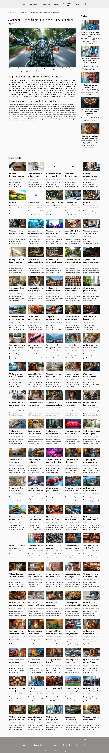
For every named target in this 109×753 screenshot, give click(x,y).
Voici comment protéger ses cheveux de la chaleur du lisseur (35, 349)
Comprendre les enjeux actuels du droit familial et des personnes (54, 263)
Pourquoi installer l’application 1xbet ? (90, 317)
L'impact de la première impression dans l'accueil (53, 319)
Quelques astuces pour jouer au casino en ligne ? (73, 490)
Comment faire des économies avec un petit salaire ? (34, 376)
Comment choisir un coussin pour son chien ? (36, 519)
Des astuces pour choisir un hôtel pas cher (35, 576)
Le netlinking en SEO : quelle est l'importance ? (36, 462)
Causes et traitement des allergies (72, 575)
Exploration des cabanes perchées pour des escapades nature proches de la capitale (91, 263)
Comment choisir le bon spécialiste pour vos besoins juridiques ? (17, 235)
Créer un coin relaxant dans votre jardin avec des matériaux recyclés (54, 204)
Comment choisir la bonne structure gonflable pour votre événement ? (53, 235)
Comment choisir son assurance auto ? (90, 86)
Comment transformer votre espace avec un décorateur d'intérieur (91, 233)
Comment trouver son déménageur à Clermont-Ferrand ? (17, 690)
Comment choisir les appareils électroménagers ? (53, 548)
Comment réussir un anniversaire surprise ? (73, 546)
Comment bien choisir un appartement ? (17, 518)
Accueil (10, 12)
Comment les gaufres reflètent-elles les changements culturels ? (73, 235)
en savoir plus (23, 84)
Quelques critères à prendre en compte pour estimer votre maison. (72, 692)
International (45, 4)
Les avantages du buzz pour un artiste (73, 403)
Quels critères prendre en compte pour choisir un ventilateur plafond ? (91, 435)
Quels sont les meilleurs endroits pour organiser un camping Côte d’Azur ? (91, 492)
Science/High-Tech (67, 4)
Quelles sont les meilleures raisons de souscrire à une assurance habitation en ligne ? (90, 138)
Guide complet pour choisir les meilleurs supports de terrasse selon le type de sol (16, 320)
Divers (78, 4)
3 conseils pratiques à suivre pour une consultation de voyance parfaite (35, 635)
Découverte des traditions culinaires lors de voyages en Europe (35, 263)
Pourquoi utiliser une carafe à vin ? (90, 546)
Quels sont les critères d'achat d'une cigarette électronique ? (91, 690)
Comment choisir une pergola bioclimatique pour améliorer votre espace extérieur (72, 263)
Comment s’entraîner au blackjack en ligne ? (91, 575)
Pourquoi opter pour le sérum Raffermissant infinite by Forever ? (73, 376)
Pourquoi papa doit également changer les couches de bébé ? (17, 633)
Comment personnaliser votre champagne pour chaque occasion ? (90, 177)
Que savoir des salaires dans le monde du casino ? (54, 519)
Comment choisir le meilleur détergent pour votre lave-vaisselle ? (35, 177)
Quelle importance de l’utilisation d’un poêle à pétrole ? (91, 519)
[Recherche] (52, 739)
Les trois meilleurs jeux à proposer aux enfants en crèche (72, 347)
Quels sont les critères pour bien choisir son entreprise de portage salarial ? (17, 721)
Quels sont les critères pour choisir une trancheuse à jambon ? (17, 605)
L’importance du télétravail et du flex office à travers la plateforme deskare (53, 406)
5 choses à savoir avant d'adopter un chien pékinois (34, 433)
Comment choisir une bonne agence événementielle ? (72, 433)
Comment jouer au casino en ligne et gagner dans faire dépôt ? (71, 663)
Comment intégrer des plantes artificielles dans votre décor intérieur (91, 292)
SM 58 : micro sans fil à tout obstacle (54, 689)
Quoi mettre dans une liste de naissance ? (72, 317)
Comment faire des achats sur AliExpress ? (71, 462)
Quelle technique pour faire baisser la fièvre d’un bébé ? (91, 347)
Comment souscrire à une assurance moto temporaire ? (90, 719)
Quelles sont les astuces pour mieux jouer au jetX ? (16, 433)
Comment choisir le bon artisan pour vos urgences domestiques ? (91, 206)
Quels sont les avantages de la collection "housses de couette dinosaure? (73, 721)
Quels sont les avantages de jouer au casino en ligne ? (72, 633)
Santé (56, 4)
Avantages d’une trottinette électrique (35, 489)
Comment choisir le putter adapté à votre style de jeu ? (16, 204)
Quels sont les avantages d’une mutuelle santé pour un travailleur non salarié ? (90, 60)
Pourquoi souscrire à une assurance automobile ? (16, 662)
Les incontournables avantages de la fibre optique (53, 462)
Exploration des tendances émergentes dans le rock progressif (36, 233)
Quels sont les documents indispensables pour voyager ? (53, 606)
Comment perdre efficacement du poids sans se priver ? (72, 605)
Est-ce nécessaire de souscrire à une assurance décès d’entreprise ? (90, 111)
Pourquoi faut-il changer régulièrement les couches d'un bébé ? (36, 606)
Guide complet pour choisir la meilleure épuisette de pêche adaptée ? (53, 177)
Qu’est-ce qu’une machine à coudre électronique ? (89, 605)
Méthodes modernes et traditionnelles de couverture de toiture (72, 290)
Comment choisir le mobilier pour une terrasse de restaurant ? (35, 721)
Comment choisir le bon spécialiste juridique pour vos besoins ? (72, 206)
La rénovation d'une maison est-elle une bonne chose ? (16, 490)
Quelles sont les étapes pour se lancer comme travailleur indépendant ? (54, 435)
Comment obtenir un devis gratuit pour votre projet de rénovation (35, 292)
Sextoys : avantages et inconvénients (17, 546)
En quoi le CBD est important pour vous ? (54, 632)
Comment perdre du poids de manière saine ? (53, 490)
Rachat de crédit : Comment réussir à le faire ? (35, 662)
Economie (33, 4)
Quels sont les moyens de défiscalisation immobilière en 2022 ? (91, 662)
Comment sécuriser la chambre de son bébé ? (35, 405)
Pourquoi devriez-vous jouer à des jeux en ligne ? (17, 347)
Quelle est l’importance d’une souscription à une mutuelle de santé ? (90, 34)
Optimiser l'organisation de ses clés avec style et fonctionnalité (16, 177)
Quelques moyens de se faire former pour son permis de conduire (16, 378)
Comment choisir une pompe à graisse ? (72, 518)
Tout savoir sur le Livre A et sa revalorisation (15, 462)
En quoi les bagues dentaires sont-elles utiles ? (53, 576)
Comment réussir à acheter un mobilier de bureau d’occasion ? (17, 405)
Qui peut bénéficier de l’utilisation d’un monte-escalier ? (91, 405)
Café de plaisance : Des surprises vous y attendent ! (16, 576)
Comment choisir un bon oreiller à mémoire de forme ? (53, 376)
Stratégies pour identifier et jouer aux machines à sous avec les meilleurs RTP (35, 206)
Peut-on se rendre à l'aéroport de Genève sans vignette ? (54, 347)
